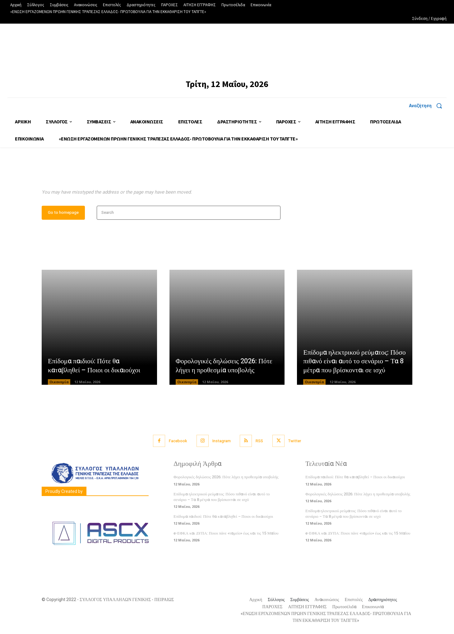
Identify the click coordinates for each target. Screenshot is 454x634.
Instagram (221, 441)
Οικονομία (59, 382)
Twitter (295, 441)
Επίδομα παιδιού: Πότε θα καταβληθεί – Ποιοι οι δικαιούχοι (94, 365)
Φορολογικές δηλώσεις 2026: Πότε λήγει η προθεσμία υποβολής (224, 365)
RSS (259, 441)
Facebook (178, 441)
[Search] (273, 213)
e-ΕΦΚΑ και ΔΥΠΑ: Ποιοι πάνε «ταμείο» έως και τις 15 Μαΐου (226, 533)
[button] (428, 105)
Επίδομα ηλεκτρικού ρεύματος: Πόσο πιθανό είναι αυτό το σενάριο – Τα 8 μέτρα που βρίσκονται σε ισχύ (354, 361)
